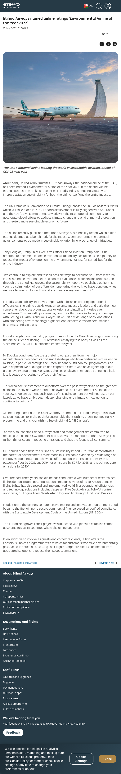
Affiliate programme (15, 703)
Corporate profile (13, 580)
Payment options (13, 687)
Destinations (10, 634)
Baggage (8, 682)
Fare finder (9, 650)
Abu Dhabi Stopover (14, 661)
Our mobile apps (12, 693)
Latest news (10, 586)
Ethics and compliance (16, 607)
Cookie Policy (19, 761)
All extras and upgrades (17, 677)
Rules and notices (13, 709)
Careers (7, 591)
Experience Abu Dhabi (16, 655)
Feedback (13, 732)
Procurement (11, 698)
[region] (60, 759)
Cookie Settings (81, 759)
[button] (88, 6)
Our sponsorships (13, 596)
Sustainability (11, 612)
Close (107, 759)
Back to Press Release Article (20, 563)
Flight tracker (11, 644)
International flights (14, 639)
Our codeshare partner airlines (21, 602)
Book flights (10, 628)
